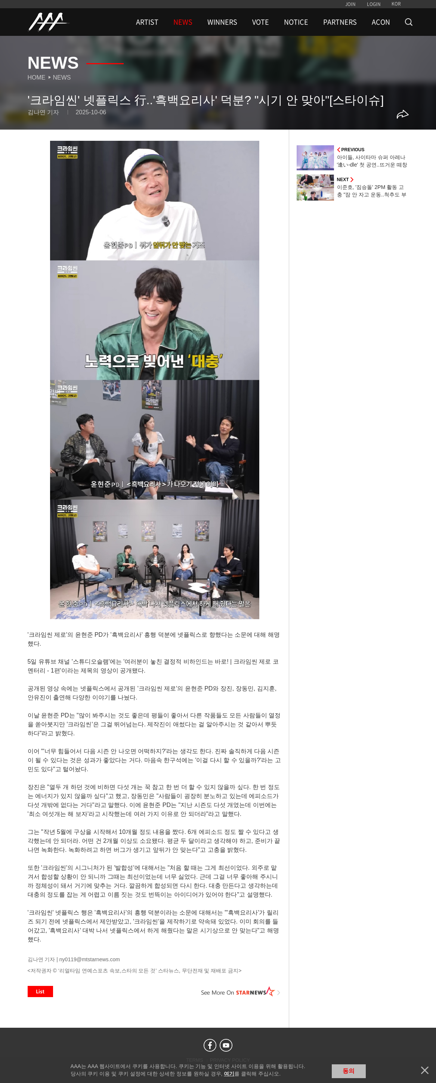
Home (37, 77)
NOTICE (296, 22)
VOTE (260, 22)
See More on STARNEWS (241, 991)
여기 (229, 1074)
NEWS (182, 22)
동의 (349, 1071)
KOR (396, 3)
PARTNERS (340, 22)
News (62, 77)
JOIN (350, 4)
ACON (381, 22)
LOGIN (374, 4)
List (40, 991)
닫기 (425, 1070)
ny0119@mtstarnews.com (89, 959)
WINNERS (222, 22)
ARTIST (147, 22)
